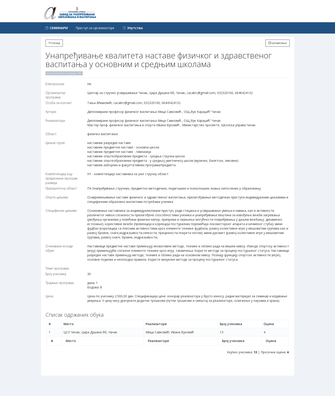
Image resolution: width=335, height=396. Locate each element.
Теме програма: (57, 268)
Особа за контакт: (59, 103)
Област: (51, 134)
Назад (54, 43)
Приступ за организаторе (95, 28)
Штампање (277, 43)
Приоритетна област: (61, 188)
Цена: (50, 296)
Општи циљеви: (57, 197)
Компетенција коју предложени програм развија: (61, 178)
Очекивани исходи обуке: (59, 248)
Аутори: (51, 112)
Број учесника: (56, 274)
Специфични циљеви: (61, 210)
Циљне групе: (55, 143)
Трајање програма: (60, 283)
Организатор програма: (55, 95)
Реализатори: (55, 120)
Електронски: (55, 84)
